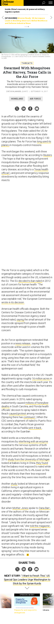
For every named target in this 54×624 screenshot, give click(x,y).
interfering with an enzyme (33, 441)
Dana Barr (44, 508)
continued (29, 417)
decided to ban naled (30, 280)
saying (20, 319)
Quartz (25, 91)
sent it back (35, 427)
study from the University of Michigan (29, 459)
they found (42, 462)
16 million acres (41, 378)
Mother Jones (20, 508)
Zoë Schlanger (13, 91)
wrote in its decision (12, 302)
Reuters (47, 155)
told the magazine (40, 525)
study (14, 483)
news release (23, 343)
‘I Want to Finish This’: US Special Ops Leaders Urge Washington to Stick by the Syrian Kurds (27, 579)
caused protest (18, 413)
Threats (27, 63)
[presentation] (2, 604)
